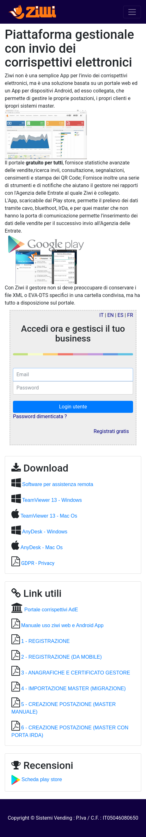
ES (121, 315)
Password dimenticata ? (40, 416)
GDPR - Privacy (37, 563)
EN (110, 315)
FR (130, 315)
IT (101, 315)
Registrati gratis (111, 431)
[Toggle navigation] (132, 12)
